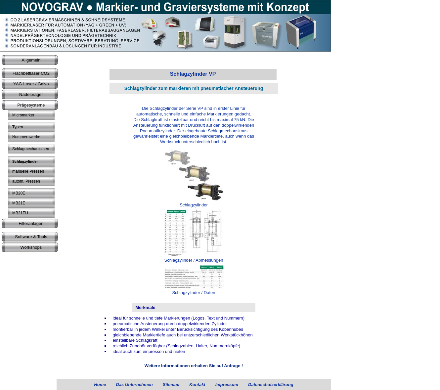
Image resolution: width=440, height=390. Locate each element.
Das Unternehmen (134, 384)
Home (100, 384)
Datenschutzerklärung (270, 384)
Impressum (226, 384)
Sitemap (171, 384)
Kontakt (197, 384)
